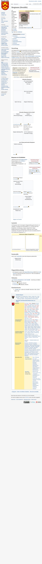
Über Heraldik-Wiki (19, 399)
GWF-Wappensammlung (4, 63)
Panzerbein (34, 363)
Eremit (33, 305)
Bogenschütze (27, 304)
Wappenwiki (3, 73)
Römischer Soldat (30, 314)
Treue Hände (35, 366)
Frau (35, 305)
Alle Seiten (3, 13)
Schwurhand (35, 364)
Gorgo (33, 324)
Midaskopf (34, 384)
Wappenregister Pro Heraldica (4, 72)
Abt (25, 303)
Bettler (30, 303)
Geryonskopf (35, 376)
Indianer (36, 307)
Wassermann (27, 354)
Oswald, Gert (17, 289)
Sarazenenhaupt (35, 385)
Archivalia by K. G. (4, 82)
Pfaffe (31, 313)
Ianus (37, 325)
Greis (37, 306)
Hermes (32, 325)
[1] (31, 76)
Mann (37, 311)
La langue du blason (4, 78)
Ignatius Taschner (33, 171)
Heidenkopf (34, 379)
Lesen (23, 4)
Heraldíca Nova (4, 81)
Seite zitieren (3, 34)
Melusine (35, 326)
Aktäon (28, 320)
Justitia (29, 326)
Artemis (34, 320)
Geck (25, 306)
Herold (28, 307)
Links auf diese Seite (4, 26)
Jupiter (26, 326)
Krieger (26, 311)
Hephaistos (36, 324)
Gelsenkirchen (36, 163)
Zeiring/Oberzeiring (16, 124)
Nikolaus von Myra (28, 336)
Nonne (26, 313)
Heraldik (14, 29)
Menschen (17, 303)
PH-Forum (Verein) (4, 45)
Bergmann (15, 283)
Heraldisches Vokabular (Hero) (5, 88)
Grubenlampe (37, 56)
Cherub (26, 331)
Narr (33, 312)
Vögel (38, 296)
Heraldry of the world (4, 66)
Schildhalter (19, 31)
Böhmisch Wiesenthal (17, 192)
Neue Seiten (3, 18)
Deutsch (2, 95)
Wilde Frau (37, 317)
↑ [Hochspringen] (14, 289)
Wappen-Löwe (3, 56)
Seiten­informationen (4, 33)
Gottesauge (37, 357)
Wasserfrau (34, 353)
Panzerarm (34, 362)
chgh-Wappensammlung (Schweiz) (5, 70)
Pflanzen (29, 296)
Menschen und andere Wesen (30, 297)
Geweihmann (27, 345)
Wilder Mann (27, 318)
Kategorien (14, 391)
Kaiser (26, 310)
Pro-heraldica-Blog (4, 79)
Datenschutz (13, 399)
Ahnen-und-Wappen (4, 40)
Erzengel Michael (34, 336)
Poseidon (38, 327)
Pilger (34, 313)
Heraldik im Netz (4, 39)
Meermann (34, 349)
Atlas (37, 320)
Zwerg (30, 318)
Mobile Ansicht (33, 399)
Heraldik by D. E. (4, 83)
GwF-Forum (3, 38)
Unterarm (37, 367)
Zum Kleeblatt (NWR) (5, 51)
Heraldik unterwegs (4, 89)
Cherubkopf (35, 373)
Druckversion (3, 30)
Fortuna (33, 323)
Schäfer (38, 314)
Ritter (39, 313)
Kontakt (2, 22)
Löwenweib (31, 347)
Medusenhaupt (35, 381)
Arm (33, 358)
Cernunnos (26, 323)
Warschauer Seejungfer (34, 354)
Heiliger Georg (32, 331)
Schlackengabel (31, 56)
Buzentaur (26, 342)
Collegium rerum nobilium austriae (4, 44)
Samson (30, 337)
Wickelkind (32, 317)
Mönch (30, 312)
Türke (29, 317)
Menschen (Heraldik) (34, 391)
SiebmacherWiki (4, 74)
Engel (29, 331)
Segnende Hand (35, 365)
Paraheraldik (18, 256)
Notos (35, 327)
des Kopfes (27, 357)
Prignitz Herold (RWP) (5, 49)
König (36, 310)
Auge (33, 357)
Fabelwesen (22, 297)
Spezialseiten (3, 29)
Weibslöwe (26, 355)
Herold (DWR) (3, 50)
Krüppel (29, 311)
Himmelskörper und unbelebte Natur (22, 296)
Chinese (26, 305)
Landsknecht (33, 311)
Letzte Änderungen (4, 21)
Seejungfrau (31, 352)
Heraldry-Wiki (3, 94)
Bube (34, 304)
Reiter (36, 313)
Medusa (32, 326)
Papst (28, 313)
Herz (39, 378)
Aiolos (28, 319)
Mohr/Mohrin (27, 312)
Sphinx (26, 353)
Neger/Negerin (37, 312)
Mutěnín (14, 154)
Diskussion (16, 4)
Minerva (29, 327)
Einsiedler (29, 305)
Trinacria (34, 367)
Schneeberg (15, 179)
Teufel (26, 338)
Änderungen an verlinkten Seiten (4, 28)
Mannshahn (31, 348)
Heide (26, 307)
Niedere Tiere (34, 296)
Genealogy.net (3, 42)
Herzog (31, 307)
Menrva (39, 326)
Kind (28, 310)
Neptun (32, 327)
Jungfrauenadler (27, 346)
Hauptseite (3, 12)
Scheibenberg (16, 206)
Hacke (26, 56)
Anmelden (39, 1)
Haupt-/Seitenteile (28, 358)
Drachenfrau (33, 342)
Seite (12, 4)
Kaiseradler (33, 346)
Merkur (26, 327)
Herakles (28, 325)
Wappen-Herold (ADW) (5, 57)
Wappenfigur (15, 72)
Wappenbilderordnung (28, 272)
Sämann (26, 317)
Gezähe (18, 51)
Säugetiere (18, 297)
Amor (34, 319)
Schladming (25, 124)
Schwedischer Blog (4, 86)
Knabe (32, 310)
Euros (30, 323)
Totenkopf (34, 388)
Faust (36, 358)
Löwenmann (27, 347)
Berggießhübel (29, 27)
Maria (31, 333)
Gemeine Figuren (19, 294)
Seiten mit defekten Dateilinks (23, 391)
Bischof (37, 303)
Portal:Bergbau (16, 284)
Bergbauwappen (24, 159)
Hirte (34, 307)
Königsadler (37, 346)
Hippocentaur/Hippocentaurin (35, 345)
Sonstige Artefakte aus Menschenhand (31, 298)
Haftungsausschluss (27, 399)
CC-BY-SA (27, 397)
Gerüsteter (34, 306)
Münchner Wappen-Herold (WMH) (4, 53)
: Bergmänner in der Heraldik (21, 279)
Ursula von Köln (35, 337)
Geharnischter (29, 306)
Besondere (27, 371)
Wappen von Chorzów (17, 219)
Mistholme (3, 84)
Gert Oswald (16, 77)
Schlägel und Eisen (15, 57)
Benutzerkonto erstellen (33, 1)
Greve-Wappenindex (4, 65)
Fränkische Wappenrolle (5, 68)
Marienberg (26, 206)
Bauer (27, 303)
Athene (36, 319)
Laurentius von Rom (30, 332)
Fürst (38, 305)
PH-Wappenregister (4, 64)
